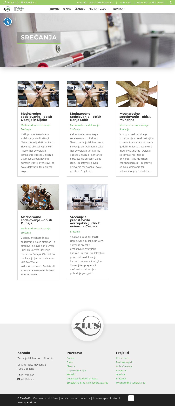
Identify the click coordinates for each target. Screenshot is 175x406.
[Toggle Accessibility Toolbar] (8, 10)
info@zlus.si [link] (28, 2)
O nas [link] (67, 9)
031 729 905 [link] (10, 2)
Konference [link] (122, 358)
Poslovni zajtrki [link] (124, 362)
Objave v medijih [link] (76, 370)
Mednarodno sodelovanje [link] (35, 125)
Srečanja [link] (26, 129)
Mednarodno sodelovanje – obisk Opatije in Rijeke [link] (36, 117)
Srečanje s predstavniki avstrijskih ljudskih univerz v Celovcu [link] (85, 221)
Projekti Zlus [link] (97, 9)
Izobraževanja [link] (124, 366)
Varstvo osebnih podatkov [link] (75, 398)
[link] (171, 2)
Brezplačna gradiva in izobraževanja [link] (95, 2)
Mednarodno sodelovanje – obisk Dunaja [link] (36, 220)
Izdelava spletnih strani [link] (106, 398)
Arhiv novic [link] (125, 2)
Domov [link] (54, 9)
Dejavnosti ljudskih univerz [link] (150, 2)
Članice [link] (80, 9)
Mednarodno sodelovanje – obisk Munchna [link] (135, 117)
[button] (131, 398)
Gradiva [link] (120, 374)
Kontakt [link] (119, 9)
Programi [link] (121, 370)
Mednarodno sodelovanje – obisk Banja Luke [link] (85, 117)
